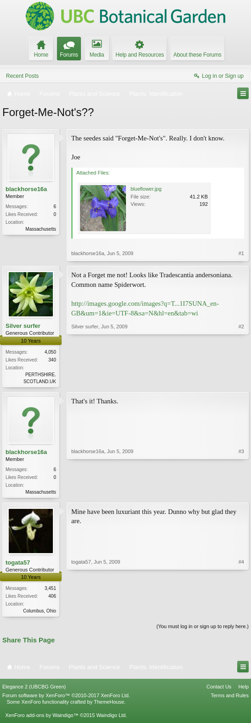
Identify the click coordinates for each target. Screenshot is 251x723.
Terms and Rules (230, 698)
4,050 (50, 352)
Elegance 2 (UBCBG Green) (34, 689)
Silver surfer (23, 325)
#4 (241, 611)
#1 (241, 253)
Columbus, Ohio (39, 612)
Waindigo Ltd (111, 717)
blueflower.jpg (146, 189)
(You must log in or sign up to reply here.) (202, 629)
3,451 (50, 590)
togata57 (18, 564)
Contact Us (218, 689)
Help (243, 689)
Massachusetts (40, 229)
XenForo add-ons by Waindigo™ (41, 717)
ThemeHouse (109, 704)
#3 (241, 492)
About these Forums (197, 55)
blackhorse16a (26, 189)
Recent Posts (22, 76)
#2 (241, 380)
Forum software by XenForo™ (66, 698)
